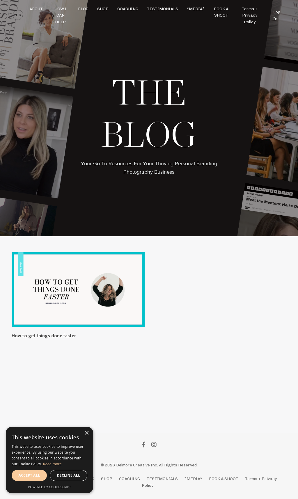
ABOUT (36, 8)
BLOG (83, 8)
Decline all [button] (68, 475)
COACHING (127, 8)
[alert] (49, 460)
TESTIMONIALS (162, 8)
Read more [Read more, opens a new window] (52, 463)
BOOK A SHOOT (221, 12)
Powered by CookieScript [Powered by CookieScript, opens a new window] (49, 487)
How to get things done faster (44, 335)
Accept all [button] (29, 475)
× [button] (86, 433)
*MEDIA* (196, 8)
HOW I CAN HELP (60, 15)
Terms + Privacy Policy (250, 15)
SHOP (103, 8)
